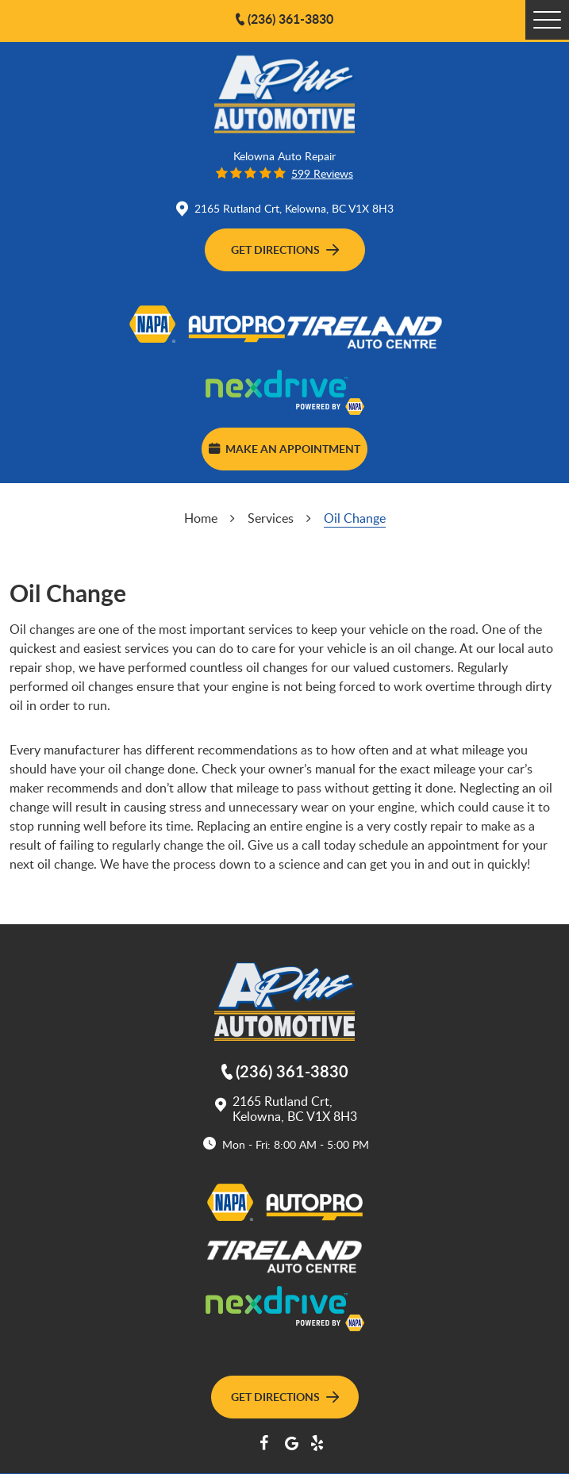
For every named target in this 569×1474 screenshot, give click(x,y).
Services (271, 518)
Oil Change (355, 518)
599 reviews (322, 173)
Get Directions (285, 249)
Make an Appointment (284, 448)
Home (200, 518)
